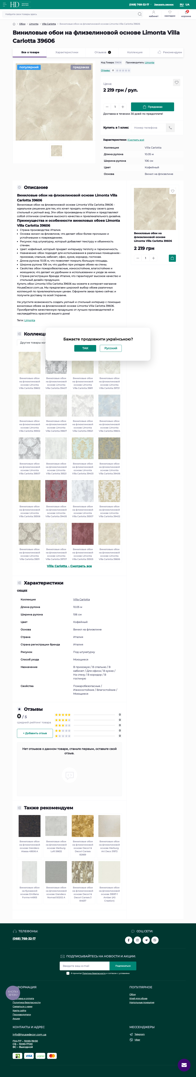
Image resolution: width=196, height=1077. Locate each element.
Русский (110, 348)
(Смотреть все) (135, 139)
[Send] (170, 127)
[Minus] (107, 106)
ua (187, 4)
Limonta (149, 62)
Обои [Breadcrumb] (22, 24)
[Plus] (122, 106)
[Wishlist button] (176, 82)
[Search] (140, 14)
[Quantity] (115, 107)
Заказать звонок (164, 4)
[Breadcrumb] (14, 24)
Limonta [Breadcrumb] (33, 24)
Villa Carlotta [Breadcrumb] (49, 24)
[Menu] (5, 4)
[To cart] (172, 258)
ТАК (85, 348)
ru (182, 4)
